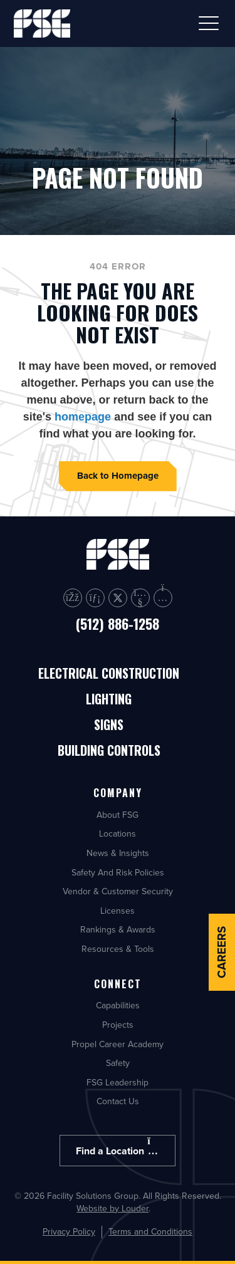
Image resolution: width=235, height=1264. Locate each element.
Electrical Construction (108, 674)
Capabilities (118, 1005)
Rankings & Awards (117, 929)
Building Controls (109, 751)
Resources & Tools (117, 949)
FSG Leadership (117, 1082)
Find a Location (117, 1147)
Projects (117, 1024)
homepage (83, 416)
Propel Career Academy (117, 1044)
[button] (208, 23)
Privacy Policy (69, 1232)
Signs (108, 725)
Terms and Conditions (150, 1232)
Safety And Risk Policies (117, 872)
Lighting (109, 699)
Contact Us (118, 1101)
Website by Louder (112, 1208)
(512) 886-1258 (117, 624)
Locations (117, 833)
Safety (118, 1063)
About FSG (117, 814)
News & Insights (117, 853)
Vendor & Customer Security (118, 891)
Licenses (117, 910)
